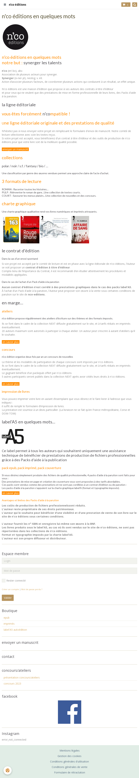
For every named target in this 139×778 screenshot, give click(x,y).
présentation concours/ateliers (22, 677)
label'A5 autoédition (15, 629)
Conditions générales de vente (69, 767)
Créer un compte (10, 589)
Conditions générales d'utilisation (69, 761)
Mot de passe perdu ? (31, 589)
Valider (8, 597)
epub (6, 617)
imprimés (9, 623)
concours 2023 (12, 683)
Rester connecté (14, 580)
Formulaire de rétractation (69, 772)
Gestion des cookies (69, 756)
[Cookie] (8, 770)
